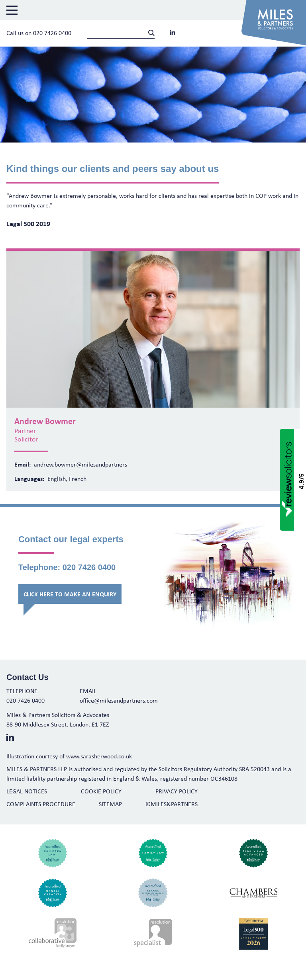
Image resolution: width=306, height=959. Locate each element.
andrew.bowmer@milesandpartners (80, 464)
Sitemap (110, 803)
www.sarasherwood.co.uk (99, 756)
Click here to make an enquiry (70, 594)
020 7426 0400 (52, 32)
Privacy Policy (176, 791)
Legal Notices (26, 791)
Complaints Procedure (40, 803)
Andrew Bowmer (45, 420)
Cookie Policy (101, 791)
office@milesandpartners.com (119, 700)
